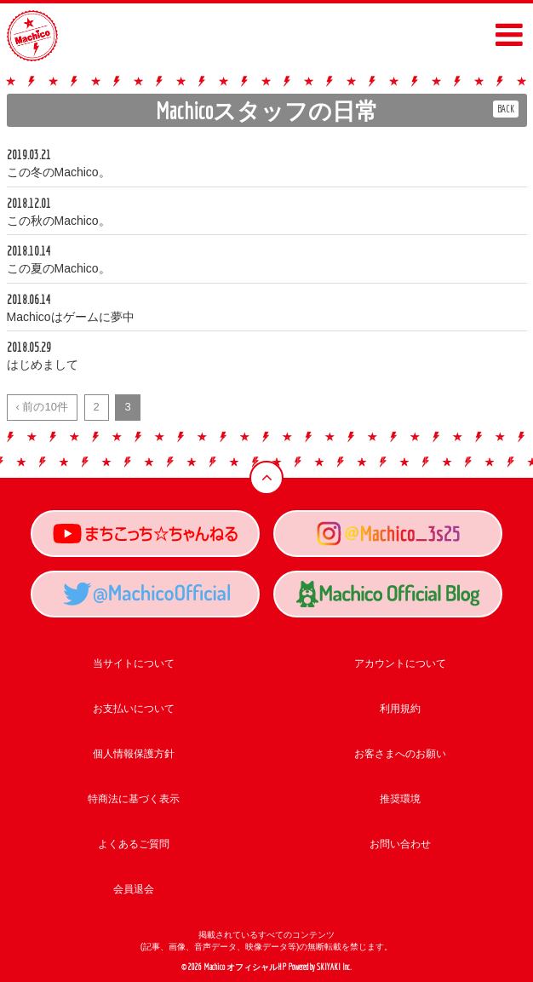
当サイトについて (134, 663)
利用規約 (400, 709)
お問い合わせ (400, 844)
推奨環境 (400, 799)
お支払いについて (134, 709)
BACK (505, 108)
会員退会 (133, 889)
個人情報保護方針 (134, 754)
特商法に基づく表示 (134, 799)
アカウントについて (400, 663)
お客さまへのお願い (400, 754)
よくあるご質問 (133, 844)
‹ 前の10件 (42, 406)
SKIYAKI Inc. (334, 967)
